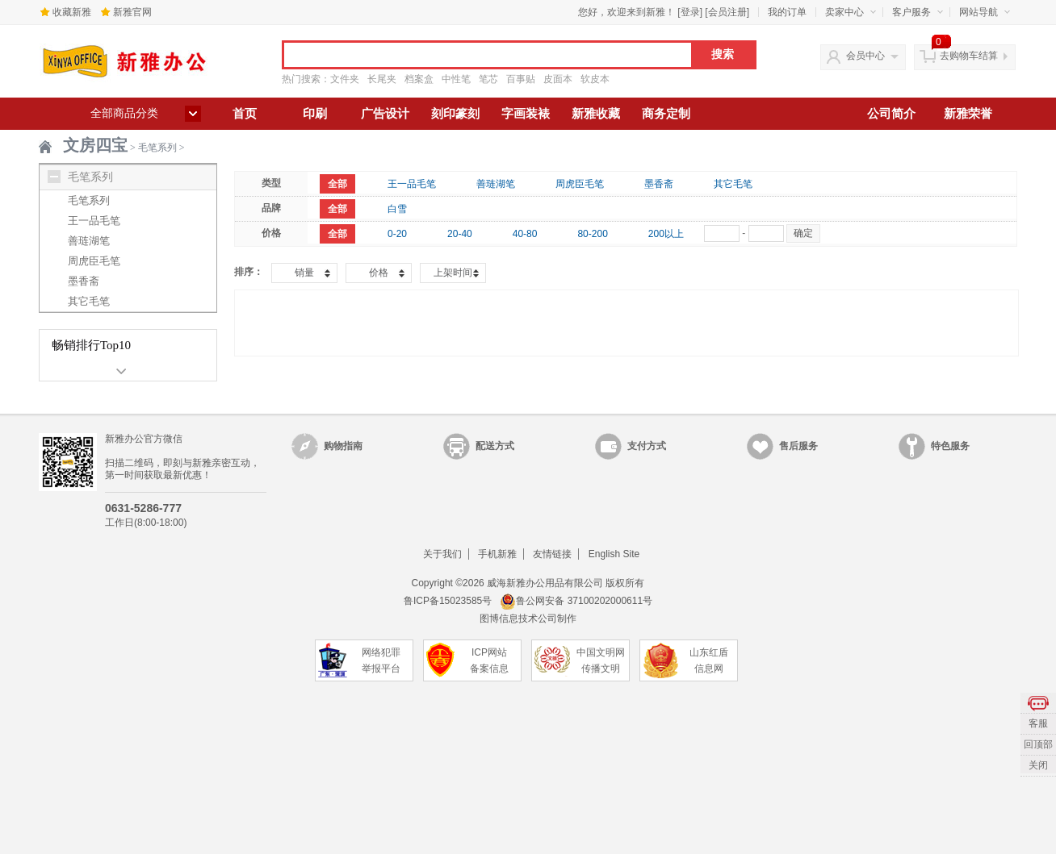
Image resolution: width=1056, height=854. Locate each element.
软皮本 (595, 79)
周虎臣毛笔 (94, 261)
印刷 (315, 113)
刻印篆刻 (455, 113)
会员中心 (865, 55)
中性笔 (456, 79)
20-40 (459, 234)
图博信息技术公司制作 (528, 618)
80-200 (592, 234)
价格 (378, 272)
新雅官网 (132, 12)
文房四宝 (95, 145)
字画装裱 (525, 113)
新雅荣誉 (968, 113)
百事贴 (520, 79)
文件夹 (344, 79)
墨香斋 (83, 281)
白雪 (397, 209)
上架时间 (453, 272)
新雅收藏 (596, 113)
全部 (337, 184)
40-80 (525, 234)
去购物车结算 (969, 55)
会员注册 (727, 12)
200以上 (666, 234)
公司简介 (891, 113)
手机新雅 (497, 554)
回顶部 (1038, 744)
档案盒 (419, 79)
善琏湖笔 (89, 241)
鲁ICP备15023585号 (448, 600)
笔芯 (488, 79)
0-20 (397, 234)
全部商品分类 (124, 113)
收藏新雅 (71, 12)
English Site (614, 554)
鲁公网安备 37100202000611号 (576, 600)
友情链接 (552, 554)
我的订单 (787, 12)
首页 (245, 113)
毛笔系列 (157, 147)
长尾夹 (381, 79)
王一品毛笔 (94, 221)
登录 (690, 12)
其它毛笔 (89, 301)
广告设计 (385, 113)
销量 (304, 272)
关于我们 (442, 554)
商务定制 (666, 113)
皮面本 (557, 79)
